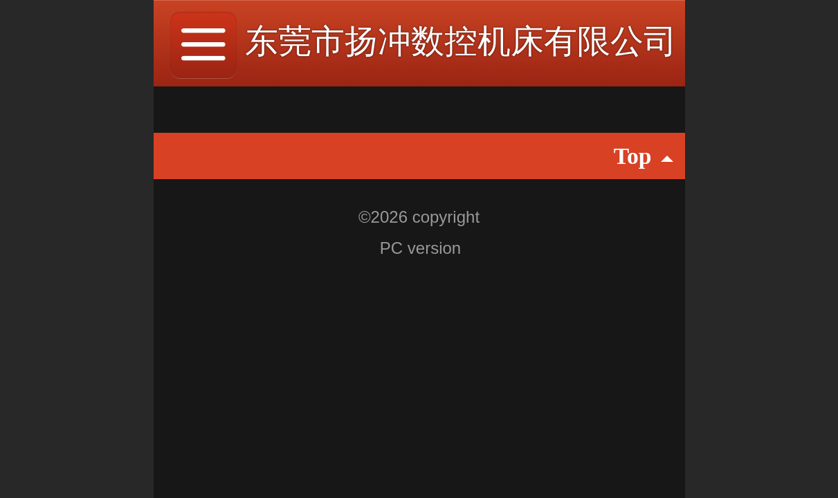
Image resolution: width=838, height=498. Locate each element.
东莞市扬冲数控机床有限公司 (461, 41)
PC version (420, 248)
